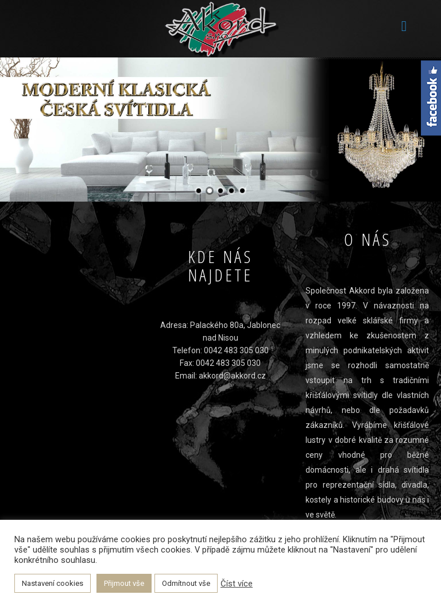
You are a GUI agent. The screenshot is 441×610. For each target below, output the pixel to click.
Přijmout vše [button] (124, 583)
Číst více (236, 583)
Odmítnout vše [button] (186, 583)
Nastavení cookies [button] (52, 583)
